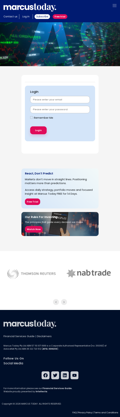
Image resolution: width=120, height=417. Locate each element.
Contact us (10, 16)
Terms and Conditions (106, 412)
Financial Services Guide (19, 336)
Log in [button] (25, 16)
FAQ (74, 412)
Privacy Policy (85, 412)
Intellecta (41, 391)
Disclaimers (44, 336)
